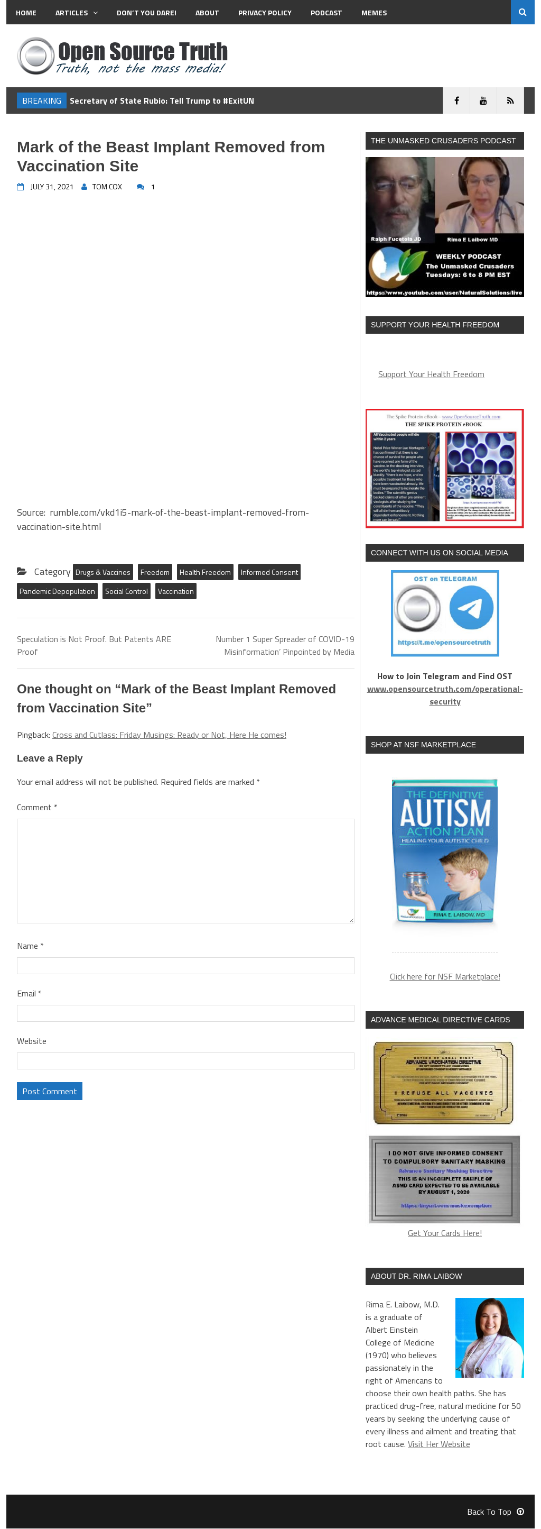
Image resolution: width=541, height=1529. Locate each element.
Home (26, 12)
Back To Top (495, 1512)
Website (31, 1040)
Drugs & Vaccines (103, 572)
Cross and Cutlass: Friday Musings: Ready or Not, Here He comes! (169, 734)
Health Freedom (205, 572)
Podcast (326, 12)
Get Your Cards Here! (445, 1139)
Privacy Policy (265, 12)
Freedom (155, 572)
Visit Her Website (439, 1444)
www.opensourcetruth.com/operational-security (445, 695)
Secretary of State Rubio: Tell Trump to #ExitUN (162, 100)
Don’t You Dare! (146, 12)
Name (30, 945)
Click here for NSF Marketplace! (445, 977)
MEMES (374, 12)
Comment (37, 807)
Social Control (126, 591)
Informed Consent (269, 572)
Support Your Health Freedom (431, 374)
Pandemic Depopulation (57, 591)
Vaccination (176, 591)
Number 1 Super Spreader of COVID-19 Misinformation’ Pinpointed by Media (285, 645)
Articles (76, 12)
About (207, 12)
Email (29, 993)
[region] (445, 859)
